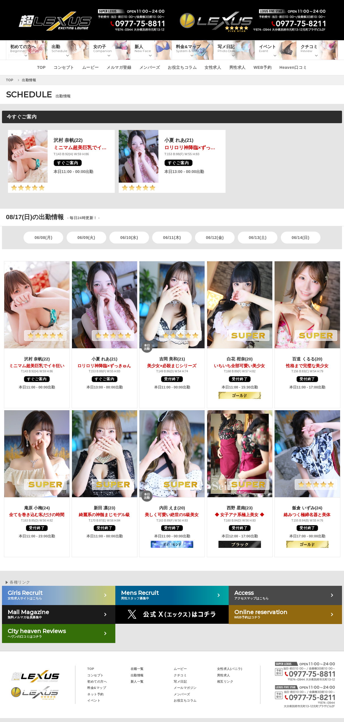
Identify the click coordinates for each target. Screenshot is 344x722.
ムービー (90, 67)
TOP (41, 67)
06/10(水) (129, 237)
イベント (93, 700)
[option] (61, 161)
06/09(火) (86, 237)
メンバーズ (149, 67)
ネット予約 (95, 694)
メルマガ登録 (119, 67)
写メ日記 (180, 681)
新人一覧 (137, 681)
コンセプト (64, 67)
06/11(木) (172, 237)
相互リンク (225, 681)
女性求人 (213, 67)
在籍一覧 (137, 668)
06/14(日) (300, 237)
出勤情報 (137, 675)
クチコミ (180, 675)
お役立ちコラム (182, 67)
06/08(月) (43, 237)
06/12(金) (215, 237)
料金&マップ (96, 687)
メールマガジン (185, 687)
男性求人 (237, 67)
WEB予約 (262, 67)
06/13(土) (258, 237)
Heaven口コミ (293, 67)
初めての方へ (97, 681)
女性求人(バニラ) (230, 668)
